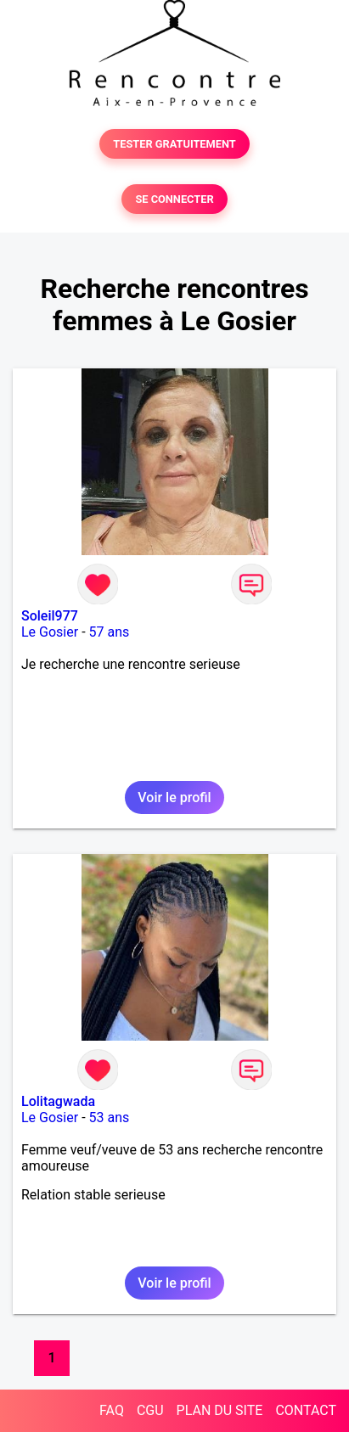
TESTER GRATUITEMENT (174, 144)
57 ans (109, 632)
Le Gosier (49, 632)
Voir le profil (174, 797)
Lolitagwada (58, 1101)
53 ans (109, 1117)
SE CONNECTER (174, 199)
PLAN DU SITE (220, 1410)
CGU (150, 1410)
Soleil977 (49, 616)
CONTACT (305, 1410)
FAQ (111, 1410)
